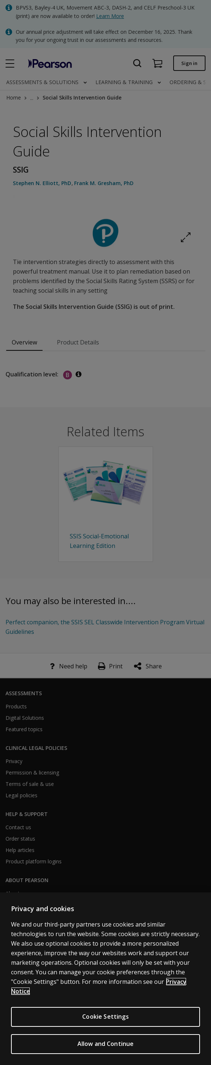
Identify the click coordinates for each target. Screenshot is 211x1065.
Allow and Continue (105, 1044)
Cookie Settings (105, 1017)
